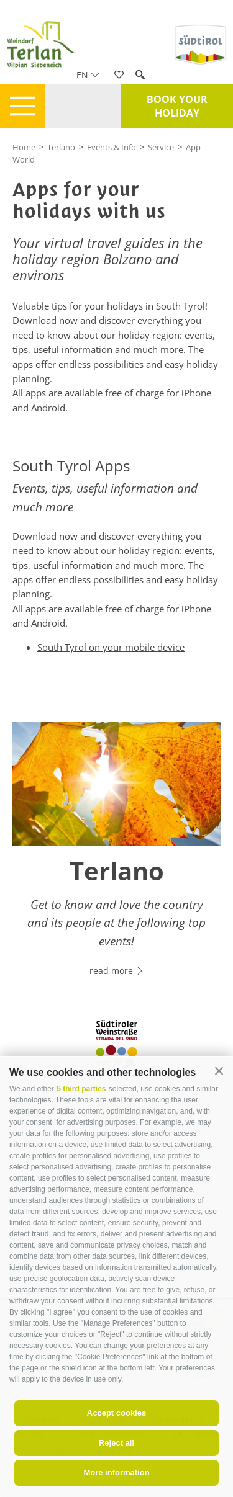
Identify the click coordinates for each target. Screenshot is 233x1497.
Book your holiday (177, 106)
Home (23, 147)
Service (161, 147)
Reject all (116, 1442)
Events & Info (111, 147)
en (87, 75)
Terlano (61, 147)
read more (116, 970)
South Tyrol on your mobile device (111, 647)
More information (116, 1472)
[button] (219, 1071)
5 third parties (81, 1088)
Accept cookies (116, 1413)
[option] (116, 856)
